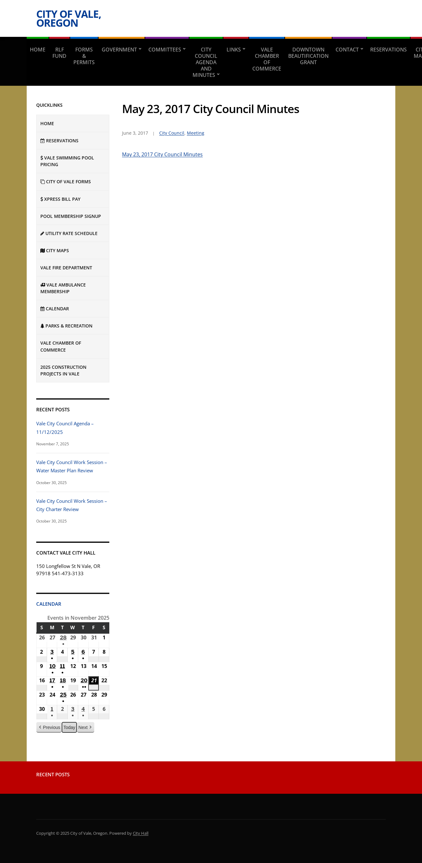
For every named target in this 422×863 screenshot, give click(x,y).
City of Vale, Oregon (68, 18)
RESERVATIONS (388, 49)
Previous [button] (49, 727)
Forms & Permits (84, 56)
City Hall (140, 833)
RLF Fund (59, 52)
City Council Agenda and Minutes (205, 62)
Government (119, 49)
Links (234, 49)
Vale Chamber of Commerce (266, 59)
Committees (164, 49)
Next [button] (85, 727)
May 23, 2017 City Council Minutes (162, 154)
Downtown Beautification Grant (308, 56)
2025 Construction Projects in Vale (63, 370)
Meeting (195, 133)
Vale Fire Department (66, 268)
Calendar (48, 604)
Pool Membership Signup (70, 216)
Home (37, 49)
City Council (171, 133)
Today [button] (69, 727)
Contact (347, 49)
